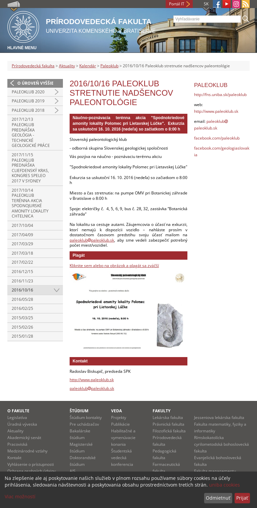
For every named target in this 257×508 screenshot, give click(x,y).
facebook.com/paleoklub (217, 138)
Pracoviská (17, 444)
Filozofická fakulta (169, 431)
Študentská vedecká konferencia (122, 457)
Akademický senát (24, 437)
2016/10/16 (22, 290)
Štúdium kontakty (86, 417)
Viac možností (20, 496)
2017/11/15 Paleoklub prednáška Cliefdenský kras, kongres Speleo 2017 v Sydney (30, 168)
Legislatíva (17, 417)
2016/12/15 (22, 271)
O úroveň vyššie (35, 83)
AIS (73, 471)
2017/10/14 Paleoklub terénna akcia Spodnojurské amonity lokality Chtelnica (30, 203)
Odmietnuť (218, 498)
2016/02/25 (22, 308)
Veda (116, 411)
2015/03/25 (22, 318)
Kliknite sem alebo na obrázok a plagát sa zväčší (114, 265)
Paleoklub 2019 (28, 101)
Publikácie (120, 424)
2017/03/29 (22, 244)
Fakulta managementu (215, 471)
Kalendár (87, 66)
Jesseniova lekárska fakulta (219, 417)
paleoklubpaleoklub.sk (92, 240)
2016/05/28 (22, 299)
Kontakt (14, 457)
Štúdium (79, 411)
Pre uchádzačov (84, 424)
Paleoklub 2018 (28, 110)
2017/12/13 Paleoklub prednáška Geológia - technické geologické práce (31, 132)
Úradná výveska (22, 424)
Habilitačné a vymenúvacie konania (123, 437)
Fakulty (161, 411)
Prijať (242, 498)
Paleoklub (109, 66)
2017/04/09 (22, 235)
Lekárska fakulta (168, 417)
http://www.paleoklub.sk (92, 380)
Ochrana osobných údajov (31, 471)
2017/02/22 (22, 262)
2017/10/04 (22, 225)
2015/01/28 (22, 336)
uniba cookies (224, 485)
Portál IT (176, 4)
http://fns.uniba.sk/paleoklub (220, 94)
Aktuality (67, 66)
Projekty (118, 417)
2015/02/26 (22, 327)
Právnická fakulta (168, 424)
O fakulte (18, 411)
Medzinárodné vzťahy (27, 451)
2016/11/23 (22, 281)
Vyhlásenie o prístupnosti (30, 464)
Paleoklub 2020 (28, 92)
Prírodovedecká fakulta (33, 66)
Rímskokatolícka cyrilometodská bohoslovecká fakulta (221, 444)
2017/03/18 (22, 253)
